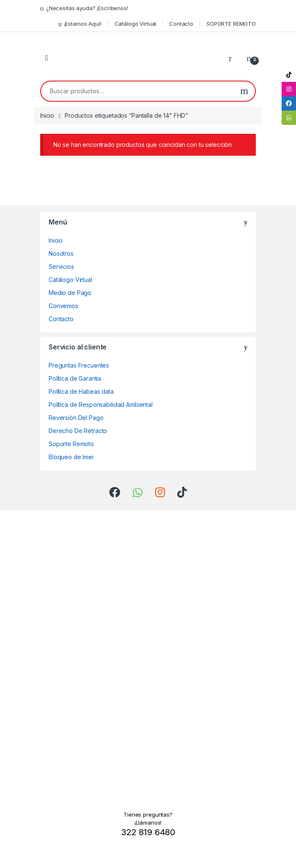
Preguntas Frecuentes (79, 365)
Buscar (244, 91)
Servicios (61, 266)
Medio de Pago (70, 292)
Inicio (47, 115)
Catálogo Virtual (135, 23)
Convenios (63, 305)
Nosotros (61, 253)
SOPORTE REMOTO (231, 23)
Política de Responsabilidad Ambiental (101, 404)
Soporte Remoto (71, 443)
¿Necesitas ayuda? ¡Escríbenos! (84, 8)
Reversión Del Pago (76, 417)
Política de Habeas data (81, 391)
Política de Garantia (75, 378)
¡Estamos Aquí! (79, 23)
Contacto (181, 23)
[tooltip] (289, 75)
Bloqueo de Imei (71, 456)
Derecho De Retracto (78, 430)
